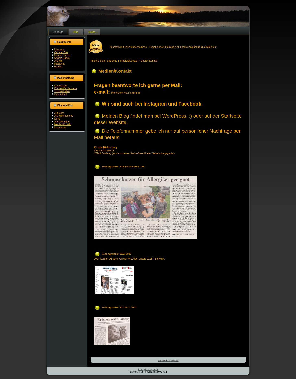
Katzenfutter (61, 85)
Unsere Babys (62, 58)
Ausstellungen (62, 121)
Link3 (155, 369)
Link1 (140, 369)
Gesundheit (60, 94)
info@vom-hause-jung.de (125, 92)
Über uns (59, 49)
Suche (91, 32)
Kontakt (162, 360)
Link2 (148, 369)
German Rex (61, 52)
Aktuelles (59, 113)
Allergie (58, 60)
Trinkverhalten (62, 91)
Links (57, 118)
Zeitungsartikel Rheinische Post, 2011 (123, 166)
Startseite (58, 32)
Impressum (60, 127)
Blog (75, 32)
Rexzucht (59, 63)
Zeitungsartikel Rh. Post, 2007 (119, 307)
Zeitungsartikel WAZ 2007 (116, 254)
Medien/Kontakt (62, 124)
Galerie (58, 66)
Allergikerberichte (63, 115)
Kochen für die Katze (65, 88)
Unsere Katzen (62, 55)
